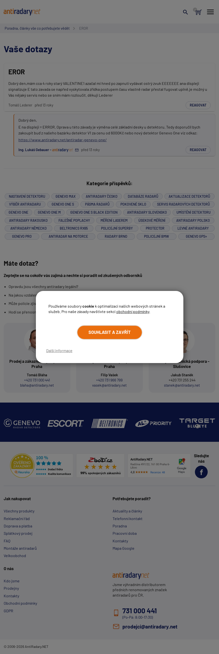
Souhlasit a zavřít (109, 332)
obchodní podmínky (132, 311)
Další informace (59, 350)
